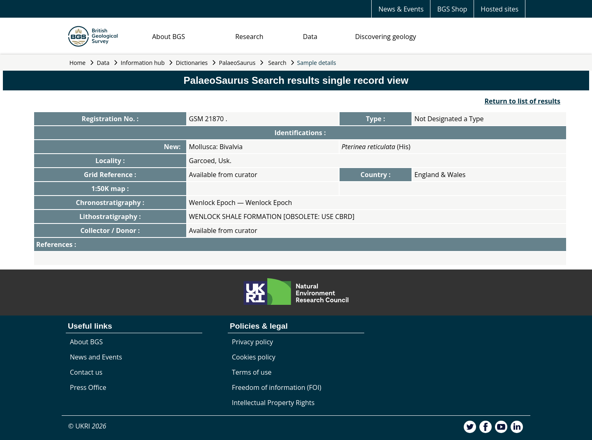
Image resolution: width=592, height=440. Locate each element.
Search (277, 63)
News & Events (400, 9)
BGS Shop (452, 9)
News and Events (96, 357)
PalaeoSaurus (237, 63)
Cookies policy (253, 357)
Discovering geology (385, 36)
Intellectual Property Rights (273, 402)
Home (77, 63)
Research (249, 36)
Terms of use (252, 372)
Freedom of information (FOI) (276, 387)
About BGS (168, 36)
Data (310, 36)
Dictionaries (192, 63)
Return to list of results (522, 101)
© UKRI (87, 426)
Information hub (143, 63)
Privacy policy (252, 341)
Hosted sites (499, 9)
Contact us (86, 372)
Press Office (88, 387)
